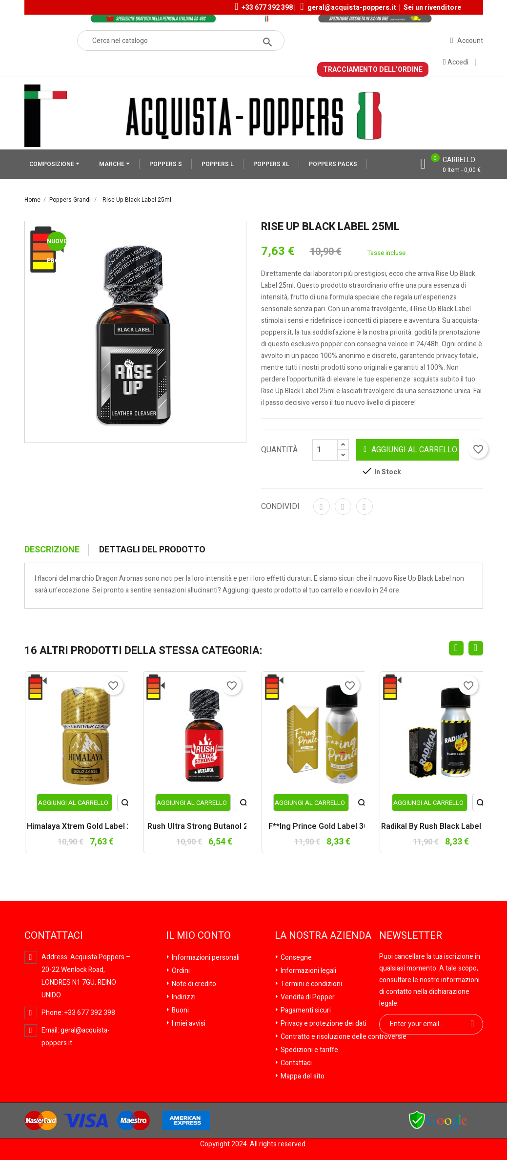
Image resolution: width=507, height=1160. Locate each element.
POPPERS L (218, 164)
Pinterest (364, 506)
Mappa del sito (301, 1076)
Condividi (321, 506)
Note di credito (193, 984)
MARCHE (112, 164)
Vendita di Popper (307, 997)
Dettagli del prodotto (152, 550)
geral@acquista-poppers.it (351, 7)
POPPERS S (165, 164)
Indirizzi (183, 997)
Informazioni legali (307, 971)
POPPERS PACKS (333, 164)
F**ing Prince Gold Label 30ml (322, 827)
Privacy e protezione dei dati (322, 1023)
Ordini (180, 971)
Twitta (343, 506)
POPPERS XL (271, 164)
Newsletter (410, 935)
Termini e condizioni (310, 984)
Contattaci (295, 1063)
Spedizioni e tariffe (308, 1050)
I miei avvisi (187, 1023)
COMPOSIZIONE (52, 164)
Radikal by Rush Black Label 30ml (441, 827)
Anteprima (126, 804)
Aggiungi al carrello (410, 450)
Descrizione (52, 550)
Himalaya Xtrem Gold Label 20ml (85, 827)
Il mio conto (198, 935)
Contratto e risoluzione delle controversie (342, 1037)
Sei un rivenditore (432, 7)
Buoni (179, 1010)
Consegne (295, 957)
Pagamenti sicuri (305, 1010)
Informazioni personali (205, 957)
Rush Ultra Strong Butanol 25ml (204, 827)
